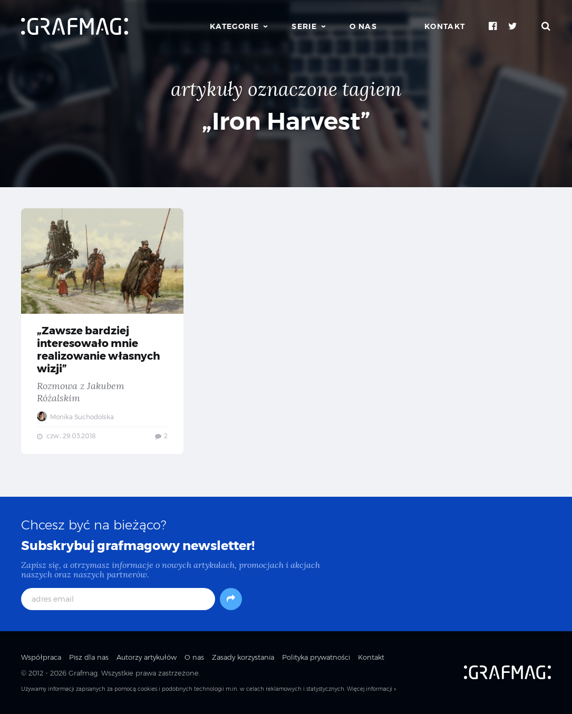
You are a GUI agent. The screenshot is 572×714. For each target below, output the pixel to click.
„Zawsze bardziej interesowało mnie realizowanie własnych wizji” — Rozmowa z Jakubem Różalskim (102, 331)
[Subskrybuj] (231, 599)
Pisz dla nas (89, 657)
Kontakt (445, 26)
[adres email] (118, 599)
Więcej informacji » (371, 689)
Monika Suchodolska (75, 417)
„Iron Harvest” (286, 121)
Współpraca (41, 657)
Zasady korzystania (243, 657)
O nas (363, 26)
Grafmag (83, 673)
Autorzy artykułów (147, 657)
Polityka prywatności (316, 657)
